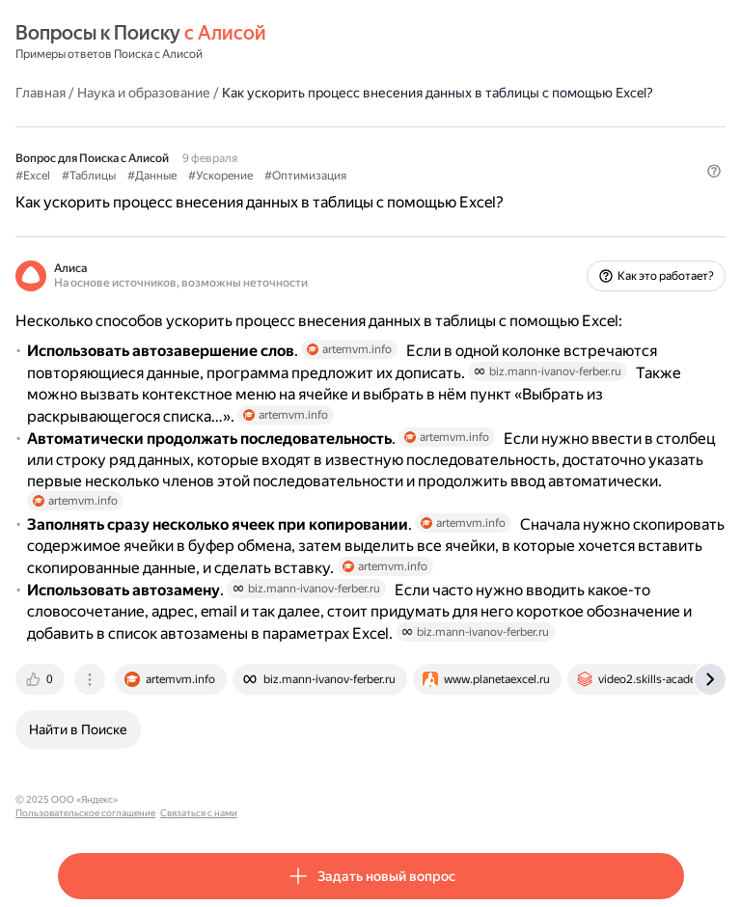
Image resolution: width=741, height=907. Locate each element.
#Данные (152, 175)
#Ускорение (220, 175)
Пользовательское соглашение (196, 799)
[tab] (41, 679)
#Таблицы (89, 175)
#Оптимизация (305, 175)
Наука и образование (143, 92)
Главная (40, 92)
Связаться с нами (309, 799)
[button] (714, 170)
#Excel (32, 175)
